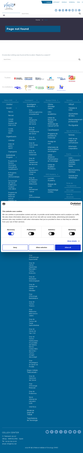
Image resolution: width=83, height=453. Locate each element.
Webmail (72, 2)
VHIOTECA (32, 407)
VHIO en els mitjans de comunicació (73, 141)
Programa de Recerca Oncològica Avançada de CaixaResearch (13, 165)
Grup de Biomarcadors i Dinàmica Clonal (33, 171)
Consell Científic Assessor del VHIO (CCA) (12, 122)
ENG (78, 2)
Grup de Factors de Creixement (32, 152)
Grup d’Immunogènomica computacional (34, 112)
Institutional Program (10, 156)
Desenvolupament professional (74, 121)
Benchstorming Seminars (74, 171)
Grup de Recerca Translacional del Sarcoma (33, 161)
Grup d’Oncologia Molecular (33, 386)
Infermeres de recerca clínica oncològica (53, 149)
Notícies (71, 135)
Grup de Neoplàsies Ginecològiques (34, 279)
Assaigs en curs (52, 142)
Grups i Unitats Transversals (32, 371)
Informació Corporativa (72, 147)
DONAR (49, 2)
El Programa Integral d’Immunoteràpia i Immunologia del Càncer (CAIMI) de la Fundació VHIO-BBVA (13, 181)
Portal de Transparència (71, 184)
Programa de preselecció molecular (53, 136)
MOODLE (64, 2)
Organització (11, 136)
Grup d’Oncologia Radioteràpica (33, 296)
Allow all (68, 247)
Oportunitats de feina (73, 115)
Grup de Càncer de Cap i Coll (32, 331)
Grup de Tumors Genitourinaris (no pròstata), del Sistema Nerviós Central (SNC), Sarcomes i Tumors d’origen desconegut (33, 347)
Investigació (29, 100)
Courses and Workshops (73, 177)
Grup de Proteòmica (32, 392)
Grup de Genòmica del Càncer (32, 378)
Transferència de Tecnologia (32, 419)
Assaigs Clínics (51, 100)
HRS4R (71, 104)
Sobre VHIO (8, 100)
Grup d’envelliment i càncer (33, 189)
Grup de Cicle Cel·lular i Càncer (33, 145)
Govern (9, 108)
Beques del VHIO (52, 185)
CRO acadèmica (52, 113)
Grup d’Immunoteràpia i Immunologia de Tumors (34, 199)
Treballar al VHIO (72, 109)
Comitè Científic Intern (10, 131)
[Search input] (50, 13)
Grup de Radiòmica (32, 138)
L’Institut (9, 104)
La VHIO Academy (51, 179)
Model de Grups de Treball (30, 412)
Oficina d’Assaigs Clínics (51, 106)
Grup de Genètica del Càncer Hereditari (33, 287)
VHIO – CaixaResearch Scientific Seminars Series (74, 162)
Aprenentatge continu (53, 191)
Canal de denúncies (70, 196)
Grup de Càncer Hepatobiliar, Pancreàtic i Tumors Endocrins (33, 268)
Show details (72, 241)
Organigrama (12, 151)
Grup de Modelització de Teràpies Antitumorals (33, 181)
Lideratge (11, 140)
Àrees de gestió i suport (11, 146)
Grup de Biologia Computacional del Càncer (34, 130)
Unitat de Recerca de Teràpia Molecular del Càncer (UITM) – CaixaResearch (53, 124)
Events (68, 154)
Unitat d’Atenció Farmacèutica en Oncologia (53, 158)
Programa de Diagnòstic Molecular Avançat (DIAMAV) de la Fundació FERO (12, 199)
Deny (15, 247)
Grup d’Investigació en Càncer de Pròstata (33, 363)
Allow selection (41, 247)
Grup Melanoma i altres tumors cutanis (33, 312)
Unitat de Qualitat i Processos (52, 167)
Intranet (56, 2)
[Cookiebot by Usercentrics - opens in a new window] (72, 204)
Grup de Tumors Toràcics (31, 304)
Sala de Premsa (72, 131)
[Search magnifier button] (79, 13)
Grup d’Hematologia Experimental (34, 257)
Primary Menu (4, 15)
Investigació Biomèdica (31, 105)
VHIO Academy (51, 174)
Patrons (10, 112)
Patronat (11, 115)
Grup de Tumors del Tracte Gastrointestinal (34, 322)
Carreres (69, 100)
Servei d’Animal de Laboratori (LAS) (33, 400)
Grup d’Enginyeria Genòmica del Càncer (33, 121)
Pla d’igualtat (73, 125)
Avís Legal (70, 190)
